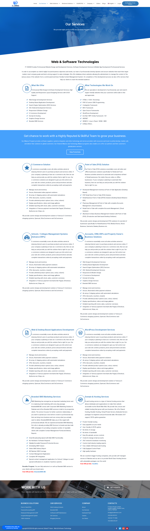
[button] (130, 3)
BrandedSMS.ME (40, 472)
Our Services (43, 3)
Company (90, 3)
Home (35, 3)
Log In (119, 3)
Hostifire (95, 464)
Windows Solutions (68, 3)
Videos (98, 3)
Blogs (104, 3)
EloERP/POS (81, 3)
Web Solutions (55, 3)
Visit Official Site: (28, 472)
